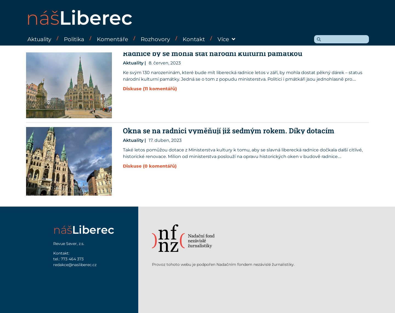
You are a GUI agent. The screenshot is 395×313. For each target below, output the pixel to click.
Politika (74, 39)
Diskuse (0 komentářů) (150, 166)
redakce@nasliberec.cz (75, 264)
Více (226, 39)
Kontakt (194, 39)
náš (79, 18)
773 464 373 (72, 258)
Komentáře (112, 39)
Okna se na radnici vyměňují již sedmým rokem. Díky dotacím (228, 130)
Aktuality (39, 39)
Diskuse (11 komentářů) (150, 88)
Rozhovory (155, 39)
